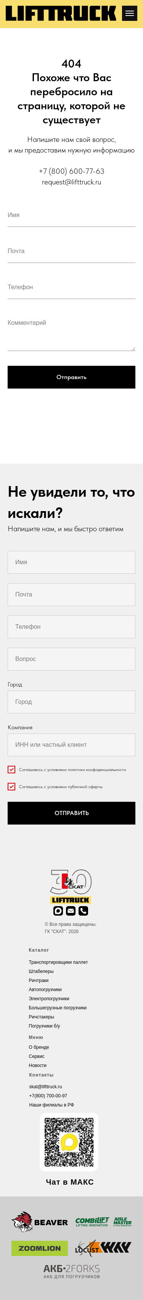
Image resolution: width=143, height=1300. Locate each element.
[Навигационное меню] (129, 13)
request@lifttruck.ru (71, 181)
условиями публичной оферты (75, 786)
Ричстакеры (41, 1017)
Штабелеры (41, 971)
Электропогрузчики (49, 998)
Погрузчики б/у (44, 1026)
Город (15, 684)
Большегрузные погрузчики (58, 1007)
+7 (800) (54, 171)
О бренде (39, 1047)
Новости (38, 1065)
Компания (20, 727)
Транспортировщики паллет (58, 962)
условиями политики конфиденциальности (86, 769)
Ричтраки (39, 980)
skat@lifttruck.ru (45, 1086)
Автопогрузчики (45, 989)
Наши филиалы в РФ (51, 1105)
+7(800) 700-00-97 (48, 1096)
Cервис (37, 1056)
